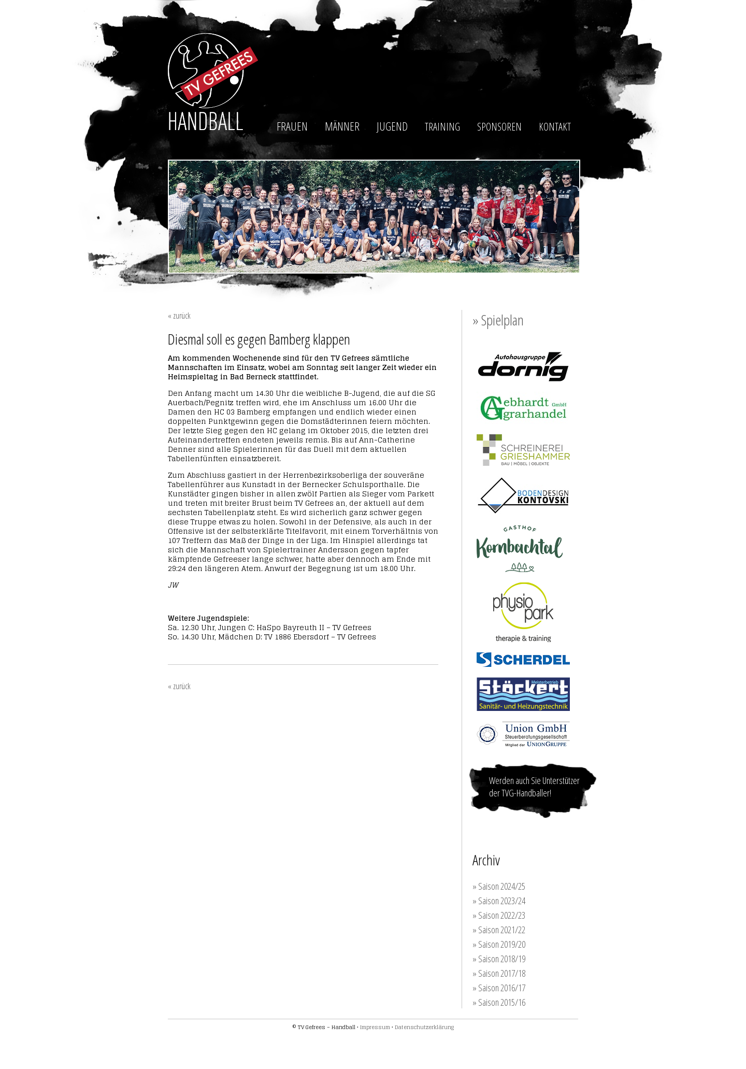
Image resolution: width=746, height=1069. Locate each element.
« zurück (179, 315)
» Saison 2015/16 (498, 1002)
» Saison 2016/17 (498, 987)
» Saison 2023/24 (498, 900)
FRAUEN (292, 126)
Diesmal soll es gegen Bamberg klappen (259, 339)
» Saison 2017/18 (498, 973)
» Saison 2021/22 (498, 929)
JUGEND (392, 126)
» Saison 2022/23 (498, 915)
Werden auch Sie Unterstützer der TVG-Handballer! (534, 786)
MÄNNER (342, 126)
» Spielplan (498, 320)
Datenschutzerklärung (424, 1027)
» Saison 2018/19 (498, 958)
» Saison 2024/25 (498, 886)
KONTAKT (555, 127)
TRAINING (442, 127)
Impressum (375, 1027)
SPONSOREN (499, 127)
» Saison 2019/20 (498, 944)
